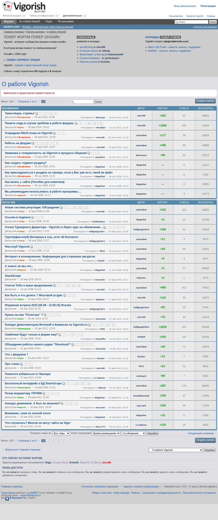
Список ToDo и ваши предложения (28, 285)
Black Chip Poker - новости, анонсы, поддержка (174, 47)
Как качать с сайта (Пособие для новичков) (34, 182)
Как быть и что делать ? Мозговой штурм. (34, 295)
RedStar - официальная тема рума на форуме (47, 27)
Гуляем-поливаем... (90, 58)
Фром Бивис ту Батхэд (92, 54)
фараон (100, 299)
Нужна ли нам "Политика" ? (24, 314)
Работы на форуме (18, 143)
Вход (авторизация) (185, 6)
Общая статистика (102, 493)
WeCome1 (141, 155)
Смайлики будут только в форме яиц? (31, 334)
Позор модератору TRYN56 (23, 393)
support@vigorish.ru (30, 495)
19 (67, 286)
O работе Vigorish (56, 32)
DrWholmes (98, 221)
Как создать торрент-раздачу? (26, 163)
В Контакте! (14, 498)
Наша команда (121, 493)
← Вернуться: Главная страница (21, 449)
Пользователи (176, 16)
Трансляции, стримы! (20, 113)
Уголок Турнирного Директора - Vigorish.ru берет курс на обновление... (53, 227)
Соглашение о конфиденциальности (161, 493)
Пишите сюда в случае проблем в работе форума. (39, 123)
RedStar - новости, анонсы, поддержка (169, 51)
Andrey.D (141, 376)
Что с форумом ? (16, 354)
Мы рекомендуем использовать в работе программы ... (43, 191)
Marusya (100, 117)
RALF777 (101, 426)
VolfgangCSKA (97, 231)
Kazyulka (101, 339)
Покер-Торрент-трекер (23, 60)
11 (80, 208)
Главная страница (14, 32)
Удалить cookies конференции (141, 486)
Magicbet (100, 166)
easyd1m (100, 157)
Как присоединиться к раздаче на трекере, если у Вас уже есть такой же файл (58, 172)
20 (73, 286)
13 (89, 123)
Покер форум (8, 493)
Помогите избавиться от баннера (27, 374)
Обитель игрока (88, 62)
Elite (102, 329)
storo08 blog (86, 47)
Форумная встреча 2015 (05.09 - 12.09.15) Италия (38, 305)
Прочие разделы (35, 32)
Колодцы (163, 37)
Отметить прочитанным (205, 26)
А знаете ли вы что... (19, 266)
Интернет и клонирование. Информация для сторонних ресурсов (50, 256)
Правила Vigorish (195, 16)
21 (79, 286)
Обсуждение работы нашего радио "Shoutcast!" (38, 344)
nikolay (106, 51)
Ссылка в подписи (17, 217)
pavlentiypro (112, 58)
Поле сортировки (95, 433)
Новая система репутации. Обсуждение (32, 207)
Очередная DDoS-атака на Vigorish (28, 133)
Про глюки (12, 364)
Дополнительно (72, 15)
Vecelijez (100, 127)
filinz (102, 251)
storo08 (100, 47)
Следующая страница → (202, 433)
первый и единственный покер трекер (35, 65)
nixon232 (100, 279)
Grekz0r (74, 462)
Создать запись (205, 100)
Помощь (211, 16)
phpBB (33, 493)
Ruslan (100, 358)
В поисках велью (89, 51)
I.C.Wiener (99, 378)
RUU (141, 366)
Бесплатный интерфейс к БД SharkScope (33, 383)
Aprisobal (141, 135)
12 (86, 208)
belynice (141, 278)
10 (74, 208)
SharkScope (13, 275)
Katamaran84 (115, 54)
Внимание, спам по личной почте (28, 413)
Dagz (48, 462)
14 (95, 123)
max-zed (100, 407)
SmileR (141, 336)
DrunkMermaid (141, 395)
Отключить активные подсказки (99, 486)
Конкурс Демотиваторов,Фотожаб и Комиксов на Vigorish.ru (46, 324)
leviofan (105, 62)
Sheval (102, 387)
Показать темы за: (50, 433)
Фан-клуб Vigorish (17, 246)
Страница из (27, 101)
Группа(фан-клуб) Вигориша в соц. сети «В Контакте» (41, 237)
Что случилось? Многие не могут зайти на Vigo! (37, 423)
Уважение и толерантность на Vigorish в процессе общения (46, 153)
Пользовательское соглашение (199, 493)
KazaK (101, 260)
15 (101, 123)
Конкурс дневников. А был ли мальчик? (32, 403)
